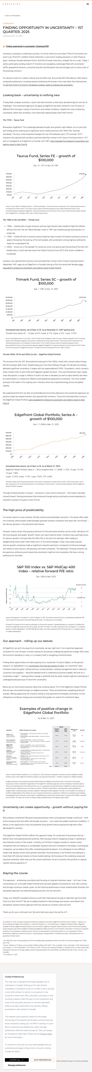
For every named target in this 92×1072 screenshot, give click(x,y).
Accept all (17, 1060)
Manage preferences (17, 1065)
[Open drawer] (87, 4)
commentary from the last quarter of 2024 (46, 666)
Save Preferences (42, 1060)
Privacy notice (46, 1034)
